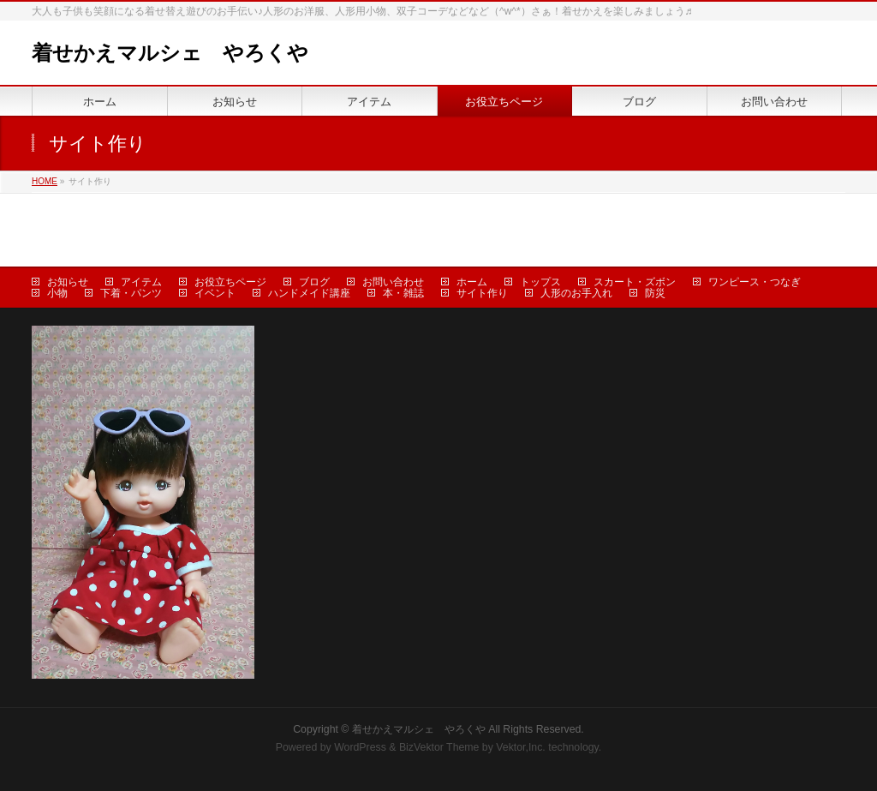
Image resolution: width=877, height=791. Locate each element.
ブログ (314, 282)
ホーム (471, 282)
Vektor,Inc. (521, 747)
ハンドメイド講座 (309, 293)
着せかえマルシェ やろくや (170, 52)
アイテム (141, 282)
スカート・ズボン (635, 282)
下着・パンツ (131, 293)
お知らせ (67, 282)
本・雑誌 (403, 293)
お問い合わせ (393, 282)
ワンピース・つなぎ (754, 282)
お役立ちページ (230, 282)
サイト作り (482, 293)
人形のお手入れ (576, 293)
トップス (540, 282)
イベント (215, 293)
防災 (655, 293)
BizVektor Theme (439, 747)
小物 (57, 293)
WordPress (360, 747)
